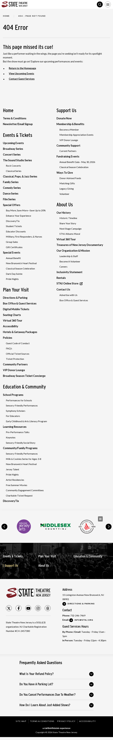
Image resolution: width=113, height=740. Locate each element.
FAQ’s (9, 348)
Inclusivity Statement (69, 272)
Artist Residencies (15, 480)
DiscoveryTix (13, 221)
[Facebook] (18, 608)
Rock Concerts (13, 165)
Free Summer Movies (16, 485)
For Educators (13, 416)
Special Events (11, 252)
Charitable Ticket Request (19, 495)
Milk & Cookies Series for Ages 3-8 (23, 458)
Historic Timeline (68, 218)
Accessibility (10, 326)
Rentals (61, 277)
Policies (7, 337)
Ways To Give (64, 172)
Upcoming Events (13, 143)
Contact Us (63, 289)
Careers (63, 266)
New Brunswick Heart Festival (21, 263)
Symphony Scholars (15, 411)
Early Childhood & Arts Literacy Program (26, 421)
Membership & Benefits (70, 124)
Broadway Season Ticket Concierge (24, 375)
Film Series (9, 199)
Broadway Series (13, 148)
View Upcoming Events (21, 73)
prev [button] (4, 527)
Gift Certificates (14, 247)
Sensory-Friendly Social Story (20, 442)
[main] (56, 260)
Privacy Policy (67, 721)
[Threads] (48, 608)
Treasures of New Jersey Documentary (79, 245)
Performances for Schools (19, 400)
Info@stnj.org (83, 620)
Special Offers (11, 205)
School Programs (13, 395)
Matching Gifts (67, 183)
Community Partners (15, 364)
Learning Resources (14, 426)
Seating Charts (12, 315)
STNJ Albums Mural (69, 233)
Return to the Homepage (22, 68)
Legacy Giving (66, 188)
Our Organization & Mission (73, 250)
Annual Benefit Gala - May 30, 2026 (77, 162)
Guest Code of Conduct (18, 343)
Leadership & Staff (68, 256)
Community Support (68, 145)
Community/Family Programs (20, 448)
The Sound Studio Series (17, 160)
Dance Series (10, 193)
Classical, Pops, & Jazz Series (20, 176)
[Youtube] (28, 608)
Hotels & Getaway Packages (20, 332)
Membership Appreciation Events (76, 134)
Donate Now (64, 118)
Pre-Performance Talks (17, 432)
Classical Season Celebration (20, 268)
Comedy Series (12, 188)
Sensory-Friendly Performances (22, 405)
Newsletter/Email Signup (18, 124)
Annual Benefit (13, 258)
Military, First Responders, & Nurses (24, 236)
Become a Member (69, 129)
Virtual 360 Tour (12, 320)
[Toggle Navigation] (108, 4)
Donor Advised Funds (70, 178)
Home (6, 16)
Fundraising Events (67, 156)
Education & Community (24, 387)
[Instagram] (38, 608)
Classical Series (13, 171)
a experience (56, 728)
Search (100, 4)
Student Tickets (14, 226)
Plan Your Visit (16, 290)
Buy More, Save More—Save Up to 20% (26, 210)
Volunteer (64, 193)
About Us (64, 204)
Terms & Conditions (14, 118)
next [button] (109, 527)
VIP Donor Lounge (14, 370)
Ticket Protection (15, 359)
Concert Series (12, 154)
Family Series (11, 182)
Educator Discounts (16, 231)
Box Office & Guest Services (19, 303)
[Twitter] (9, 608)
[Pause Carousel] (100, 519)
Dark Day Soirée (14, 273)
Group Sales (12, 241)
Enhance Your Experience (18, 215)
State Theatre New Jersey (23, 4)
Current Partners (67, 151)
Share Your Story (67, 223)
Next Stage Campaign (70, 228)
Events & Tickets (17, 135)
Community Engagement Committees (25, 490)
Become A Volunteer (69, 261)
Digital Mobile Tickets (16, 309)
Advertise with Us (68, 295)
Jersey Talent (12, 469)
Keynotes (10, 437)
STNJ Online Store (67, 283)
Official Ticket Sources (17, 353)
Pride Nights (12, 279)
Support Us (66, 110)
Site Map (20, 721)
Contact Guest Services (22, 78)
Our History (63, 212)
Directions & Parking (15, 297)
